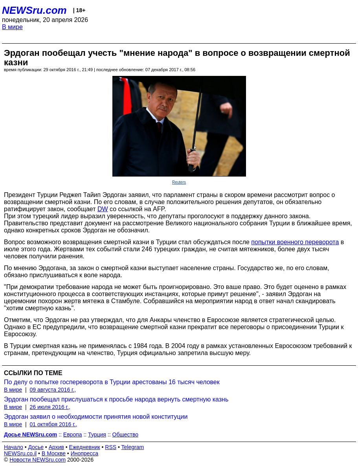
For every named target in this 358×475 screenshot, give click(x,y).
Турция (97, 434)
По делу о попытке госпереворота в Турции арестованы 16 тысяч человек (112, 382)
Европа (72, 434)
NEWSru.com (34, 10)
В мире (12, 27)
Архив (56, 447)
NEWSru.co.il (20, 453)
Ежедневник (84, 447)
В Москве (54, 453)
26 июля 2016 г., (49, 407)
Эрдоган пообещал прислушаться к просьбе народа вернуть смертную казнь (116, 399)
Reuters (179, 182)
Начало (13, 447)
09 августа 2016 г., (52, 390)
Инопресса (85, 453)
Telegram (132, 447)
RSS (110, 447)
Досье (36, 447)
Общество (125, 434)
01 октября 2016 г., (53, 424)
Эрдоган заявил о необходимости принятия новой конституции (95, 416)
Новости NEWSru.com (37, 460)
